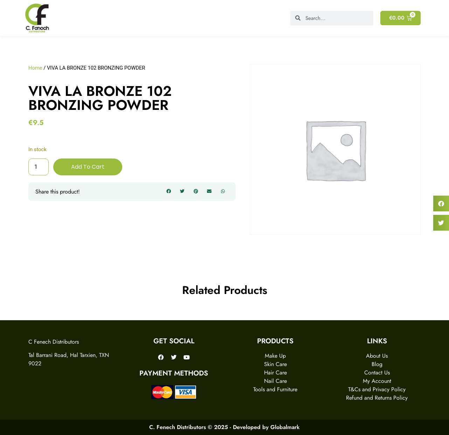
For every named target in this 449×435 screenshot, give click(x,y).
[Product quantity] (38, 167)
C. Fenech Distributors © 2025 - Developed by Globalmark (224, 427)
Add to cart (87, 167)
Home (35, 68)
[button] (169, 192)
